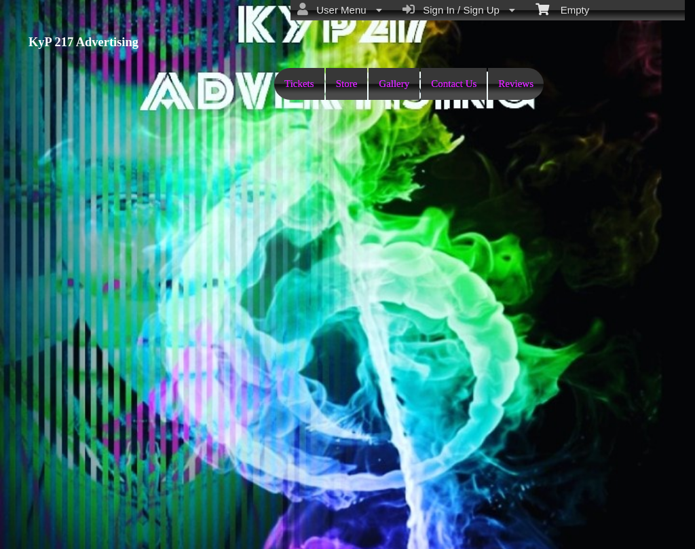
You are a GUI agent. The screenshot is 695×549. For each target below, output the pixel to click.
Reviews (515, 83)
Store (347, 83)
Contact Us (453, 83)
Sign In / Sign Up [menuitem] (458, 9)
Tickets (299, 83)
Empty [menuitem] (562, 9)
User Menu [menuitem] (339, 9)
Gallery (394, 83)
